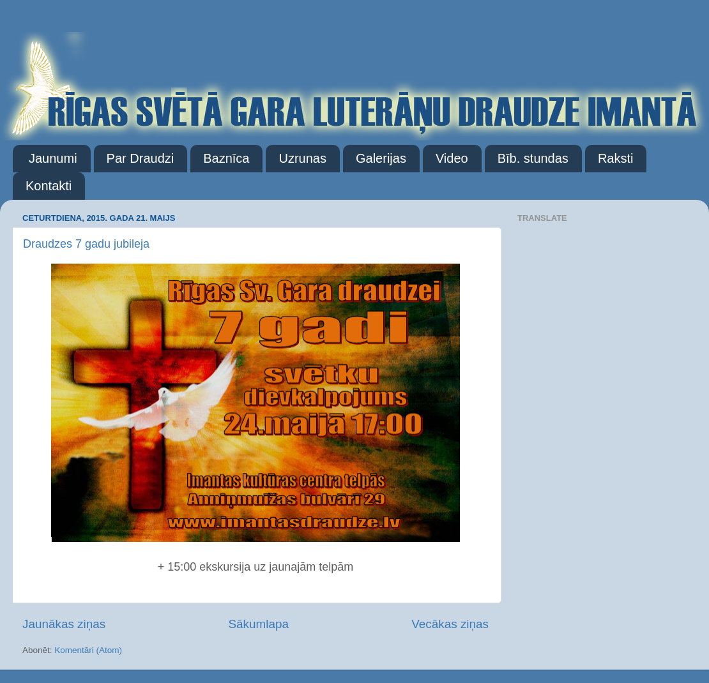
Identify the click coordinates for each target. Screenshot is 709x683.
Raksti (616, 158)
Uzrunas (302, 158)
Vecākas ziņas (450, 624)
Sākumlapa (258, 624)
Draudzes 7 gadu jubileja (86, 243)
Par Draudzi (140, 158)
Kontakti (49, 186)
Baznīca (226, 158)
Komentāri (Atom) (88, 650)
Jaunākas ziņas (63, 624)
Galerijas (381, 158)
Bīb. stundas (533, 158)
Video (452, 158)
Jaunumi (53, 158)
